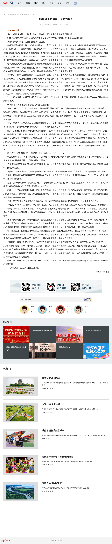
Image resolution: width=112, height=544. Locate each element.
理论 (44, 3)
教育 (67, 3)
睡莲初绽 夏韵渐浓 (44, 378)
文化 (51, 3)
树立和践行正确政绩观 (93, 330)
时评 (36, 3)
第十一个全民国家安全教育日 (43, 330)
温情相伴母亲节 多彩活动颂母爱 (50, 457)
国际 (28, 3)
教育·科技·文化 (20, 14)
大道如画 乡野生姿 (44, 404)
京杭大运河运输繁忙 (44, 483)
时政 (20, 3)
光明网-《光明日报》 (52, 24)
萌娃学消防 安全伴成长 (46, 430)
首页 (4, 14)
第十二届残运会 (64, 347)
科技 (59, 3)
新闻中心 (11, 14)
